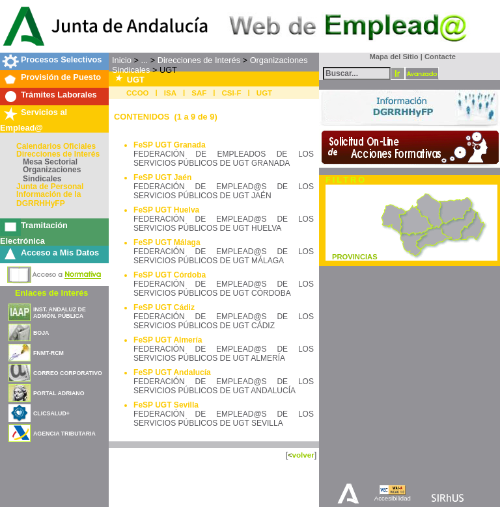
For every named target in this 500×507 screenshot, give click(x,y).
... (144, 60)
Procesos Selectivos (61, 59)
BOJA (41, 333)
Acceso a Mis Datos (60, 252)
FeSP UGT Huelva (166, 209)
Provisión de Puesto (61, 77)
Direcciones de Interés (58, 154)
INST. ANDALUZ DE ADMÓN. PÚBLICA (59, 312)
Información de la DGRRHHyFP (48, 199)
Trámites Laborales (59, 94)
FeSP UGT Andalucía (172, 372)
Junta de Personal (49, 186)
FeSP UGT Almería (167, 339)
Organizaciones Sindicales (52, 174)
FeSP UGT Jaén (162, 177)
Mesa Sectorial (50, 161)
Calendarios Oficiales (56, 146)
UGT (264, 93)
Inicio (122, 60)
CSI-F (232, 93)
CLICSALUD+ (51, 413)
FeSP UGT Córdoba (169, 275)
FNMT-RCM (48, 353)
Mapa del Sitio (391, 56)
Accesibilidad (392, 498)
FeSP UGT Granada (169, 145)
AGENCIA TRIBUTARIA (64, 433)
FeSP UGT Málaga (166, 242)
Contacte (440, 56)
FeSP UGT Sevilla (166, 405)
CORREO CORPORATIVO (67, 373)
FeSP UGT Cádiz (164, 307)
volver (303, 454)
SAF (198, 93)
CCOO (137, 93)
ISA (170, 93)
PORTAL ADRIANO (59, 393)
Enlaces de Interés (51, 293)
